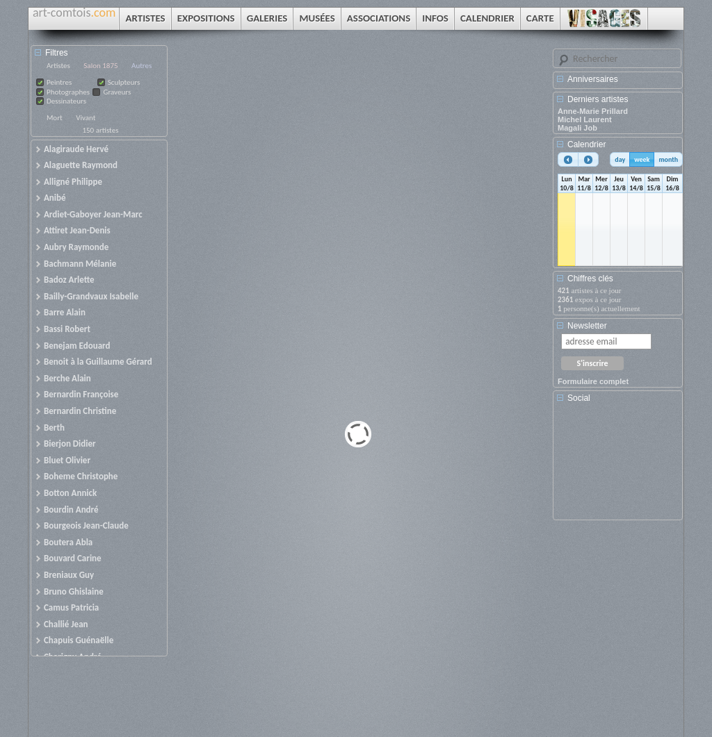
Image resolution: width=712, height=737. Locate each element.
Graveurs (117, 92)
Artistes (58, 65)
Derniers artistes (597, 99)
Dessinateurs (66, 101)
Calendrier (586, 144)
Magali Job (577, 128)
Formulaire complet (593, 381)
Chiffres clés (590, 278)
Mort (55, 118)
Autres (141, 65)
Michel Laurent (585, 119)
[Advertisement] (620, 466)
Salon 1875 (100, 65)
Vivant (85, 118)
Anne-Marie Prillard (593, 111)
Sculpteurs (124, 82)
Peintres (59, 82)
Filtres (56, 53)
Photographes (68, 92)
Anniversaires (592, 79)
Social (578, 398)
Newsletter (587, 326)
